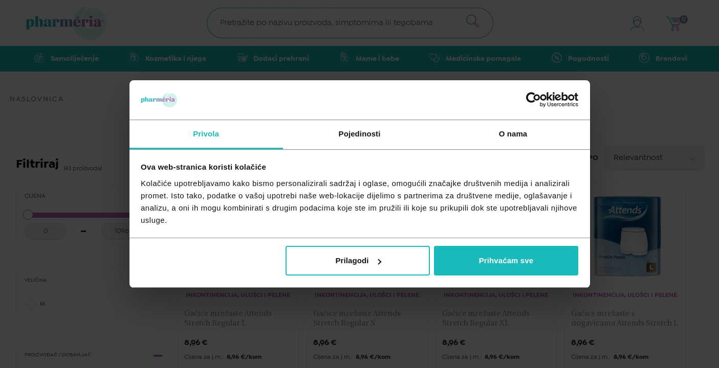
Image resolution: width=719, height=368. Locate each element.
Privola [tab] (206, 133)
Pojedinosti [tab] (360, 133)
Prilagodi (358, 260)
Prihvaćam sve (506, 260)
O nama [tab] (513, 133)
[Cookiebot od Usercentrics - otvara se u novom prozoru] (533, 99)
